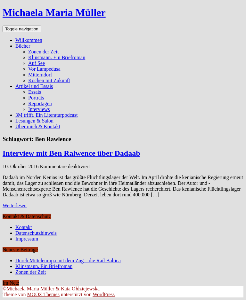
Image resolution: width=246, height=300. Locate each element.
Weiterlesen (15, 205)
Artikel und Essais (34, 86)
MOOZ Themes (43, 294)
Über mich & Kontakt (37, 126)
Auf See (36, 63)
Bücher (22, 46)
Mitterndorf (40, 74)
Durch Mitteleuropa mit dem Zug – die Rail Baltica (68, 260)
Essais (34, 92)
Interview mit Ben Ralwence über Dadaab (71, 153)
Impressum (26, 238)
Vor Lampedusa (44, 69)
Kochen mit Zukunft (49, 80)
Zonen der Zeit (43, 51)
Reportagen (40, 103)
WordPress (104, 294)
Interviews (39, 109)
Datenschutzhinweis (36, 233)
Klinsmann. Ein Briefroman (56, 57)
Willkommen (28, 40)
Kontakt (23, 227)
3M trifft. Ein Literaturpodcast (46, 115)
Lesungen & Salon (34, 120)
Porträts (36, 97)
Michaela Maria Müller (54, 12)
